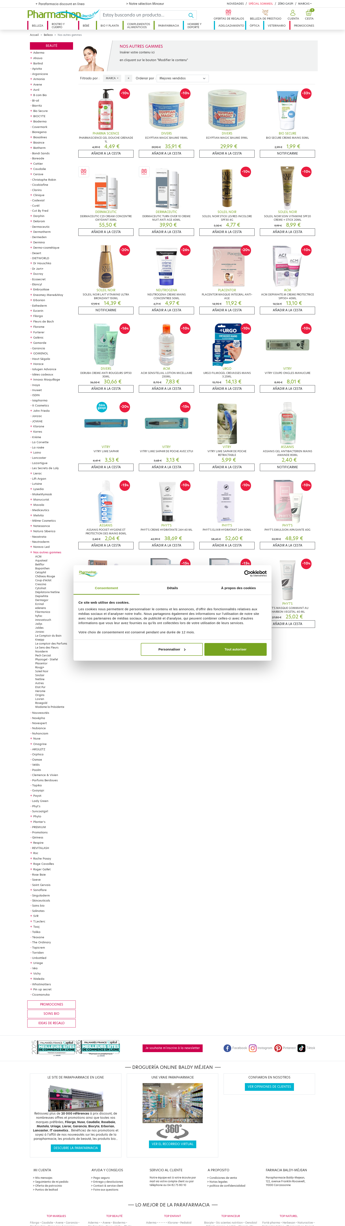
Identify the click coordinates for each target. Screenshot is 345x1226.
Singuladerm (41, 895)
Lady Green (40, 801)
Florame (38, 327)
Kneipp (39, 639)
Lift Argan (39, 479)
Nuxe (36, 738)
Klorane (38, 426)
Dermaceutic (41, 227)
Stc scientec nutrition (229, 1222)
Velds (36, 765)
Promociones (304, 25)
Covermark (39, 127)
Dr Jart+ (38, 269)
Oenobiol (251, 1222)
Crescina (40, 584)
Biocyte (209, 1222)
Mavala (38, 505)
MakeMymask (42, 494)
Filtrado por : (89, 78)
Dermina (39, 242)
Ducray (38, 274)
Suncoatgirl (40, 811)
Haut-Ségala (41, 359)
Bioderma (40, 121)
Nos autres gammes (47, 552)
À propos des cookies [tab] (238, 588)
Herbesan (289, 1222)
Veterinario (277, 25)
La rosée (38, 447)
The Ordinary (41, 942)
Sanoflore (40, 890)
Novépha (38, 718)
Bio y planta (110, 25)
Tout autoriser (236, 649)
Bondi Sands (41, 153)
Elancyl (37, 284)
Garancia (38, 348)
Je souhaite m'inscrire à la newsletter (172, 1048)
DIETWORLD (40, 258)
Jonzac (37, 416)
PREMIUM (39, 827)
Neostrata (39, 537)
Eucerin (38, 311)
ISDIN (36, 395)
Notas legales (218, 1182)
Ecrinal (39, 604)
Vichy (37, 973)
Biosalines (40, 137)
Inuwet (37, 390)
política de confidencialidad (227, 1186)
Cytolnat (40, 588)
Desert (36, 253)
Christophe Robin (44, 180)
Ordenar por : (146, 78)
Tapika (37, 785)
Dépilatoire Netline (47, 592)
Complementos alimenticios (138, 25)
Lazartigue (40, 463)
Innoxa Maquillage (46, 379)
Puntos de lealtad (46, 1189)
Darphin (38, 216)
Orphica (38, 754)
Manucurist (41, 499)
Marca (111, 78)
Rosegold (41, 703)
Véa (35, 968)
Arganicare (40, 74)
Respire (38, 843)
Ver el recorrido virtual (172, 1144)
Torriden (38, 953)
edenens (40, 608)
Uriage (38, 963)
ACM (38, 556)
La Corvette (40, 442)
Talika (36, 932)
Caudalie (39, 169)
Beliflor (39, 564)
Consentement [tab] (106, 588)
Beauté (51, 46)
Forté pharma (271, 1222)
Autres (39, 683)
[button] (292, 15)
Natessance (41, 526)
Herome (40, 691)
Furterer (38, 332)
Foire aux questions (105, 1189)
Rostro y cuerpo (58, 25)
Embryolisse (41, 289)
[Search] (144, 15)
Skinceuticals (41, 900)
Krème (36, 437)
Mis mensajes (43, 1178)
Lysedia (38, 489)
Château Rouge (45, 576)
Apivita (37, 69)
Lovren (39, 699)
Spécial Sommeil (261, 3)
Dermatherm (42, 232)
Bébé (86, 25)
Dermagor (41, 600)
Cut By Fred (40, 211)
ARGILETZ (38, 749)
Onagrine (40, 744)
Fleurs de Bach (43, 321)
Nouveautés (40, 713)
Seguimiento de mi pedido (51, 1182)
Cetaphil (40, 572)
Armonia (39, 79)
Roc (35, 853)
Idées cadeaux (42, 374)
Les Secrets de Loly (45, 468)
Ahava (37, 58)
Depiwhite (41, 596)
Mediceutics (40, 510)
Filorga (38, 316)
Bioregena (39, 132)
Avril (36, 90)
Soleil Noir (41, 671)
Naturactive (305, 1222)
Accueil (34, 35)
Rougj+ (39, 667)
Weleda (38, 979)
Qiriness (37, 837)
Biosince (38, 142)
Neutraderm (40, 542)
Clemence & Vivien (45, 775)
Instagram (260, 1048)
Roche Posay (42, 858)
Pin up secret (42, 989)
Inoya (36, 385)
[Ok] (192, 15)
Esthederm (39, 306)
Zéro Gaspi (285, 3)
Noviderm (41, 651)
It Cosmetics (40, 405)
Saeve (36, 880)
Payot (37, 796)
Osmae (37, 759)
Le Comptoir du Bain (48, 636)
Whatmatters (41, 984)
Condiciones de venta (223, 1178)
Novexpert (39, 723)
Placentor (41, 663)
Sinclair (39, 675)
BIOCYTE (39, 116)
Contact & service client (108, 1186)
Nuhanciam (40, 733)
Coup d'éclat (43, 580)
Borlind (38, 63)
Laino (37, 452)
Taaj (36, 927)
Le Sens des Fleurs (47, 647)
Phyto (37, 816)
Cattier (38, 164)
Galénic (38, 337)
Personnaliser (171, 649)
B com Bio (40, 95)
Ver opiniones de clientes (269, 1087)
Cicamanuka (41, 994)
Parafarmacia (168, 25)
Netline (39, 679)
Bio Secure (40, 111)
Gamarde (39, 343)
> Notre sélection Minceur (145, 4)
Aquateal (41, 560)
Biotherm (39, 148)
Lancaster (39, 458)
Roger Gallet (42, 869)
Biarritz (37, 105)
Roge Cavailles (43, 864)
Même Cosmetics (44, 521)
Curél (35, 206)
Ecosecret (39, 279)
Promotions (40, 832)
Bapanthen (42, 568)
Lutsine (37, 484)
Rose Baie (39, 874)
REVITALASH (40, 848)
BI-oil (35, 100)
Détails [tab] (172, 588)
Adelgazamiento (231, 25)
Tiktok (306, 1048)
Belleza (37, 25)
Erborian (39, 300)
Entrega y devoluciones (108, 1182)
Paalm (36, 770)
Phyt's (36, 806)
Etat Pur (40, 687)
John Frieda (41, 411)
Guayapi (38, 790)
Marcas (304, 3)
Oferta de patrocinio (48, 1186)
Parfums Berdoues (45, 780)
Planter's (39, 822)
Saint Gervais (41, 885)
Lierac (37, 473)
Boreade (38, 158)
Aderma (38, 53)
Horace (38, 364)
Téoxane (38, 937)
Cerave (38, 174)
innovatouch (43, 620)
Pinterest (285, 1048)
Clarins (37, 190)
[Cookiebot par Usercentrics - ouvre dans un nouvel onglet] (247, 573)
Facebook (235, 1048)
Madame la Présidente (49, 707)
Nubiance (39, 728)
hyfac (38, 616)
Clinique (38, 195)
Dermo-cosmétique (46, 248)
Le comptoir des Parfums (51, 643)
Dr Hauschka (42, 263)
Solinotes (38, 911)
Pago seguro (101, 1178)
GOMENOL (40, 353)
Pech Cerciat (43, 655)
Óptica (255, 25)
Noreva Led (41, 547)
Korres (37, 432)
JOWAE (37, 421)
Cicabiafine (40, 185)
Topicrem (38, 947)
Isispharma (40, 400)
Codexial (38, 200)
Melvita (38, 515)
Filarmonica (42, 612)
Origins (39, 695)
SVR (36, 916)
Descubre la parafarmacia (76, 1148)
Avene (37, 84)
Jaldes (39, 628)
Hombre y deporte (194, 25)
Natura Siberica (44, 531)
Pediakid (185, 1222)
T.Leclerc (39, 921)
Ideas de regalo (51, 1023)
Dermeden (39, 237)
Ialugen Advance (44, 369)
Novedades (235, 3)
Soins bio (38, 905)
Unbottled (39, 958)
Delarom (39, 221)
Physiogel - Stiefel (46, 659)
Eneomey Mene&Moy (48, 295)
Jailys (38, 624)
